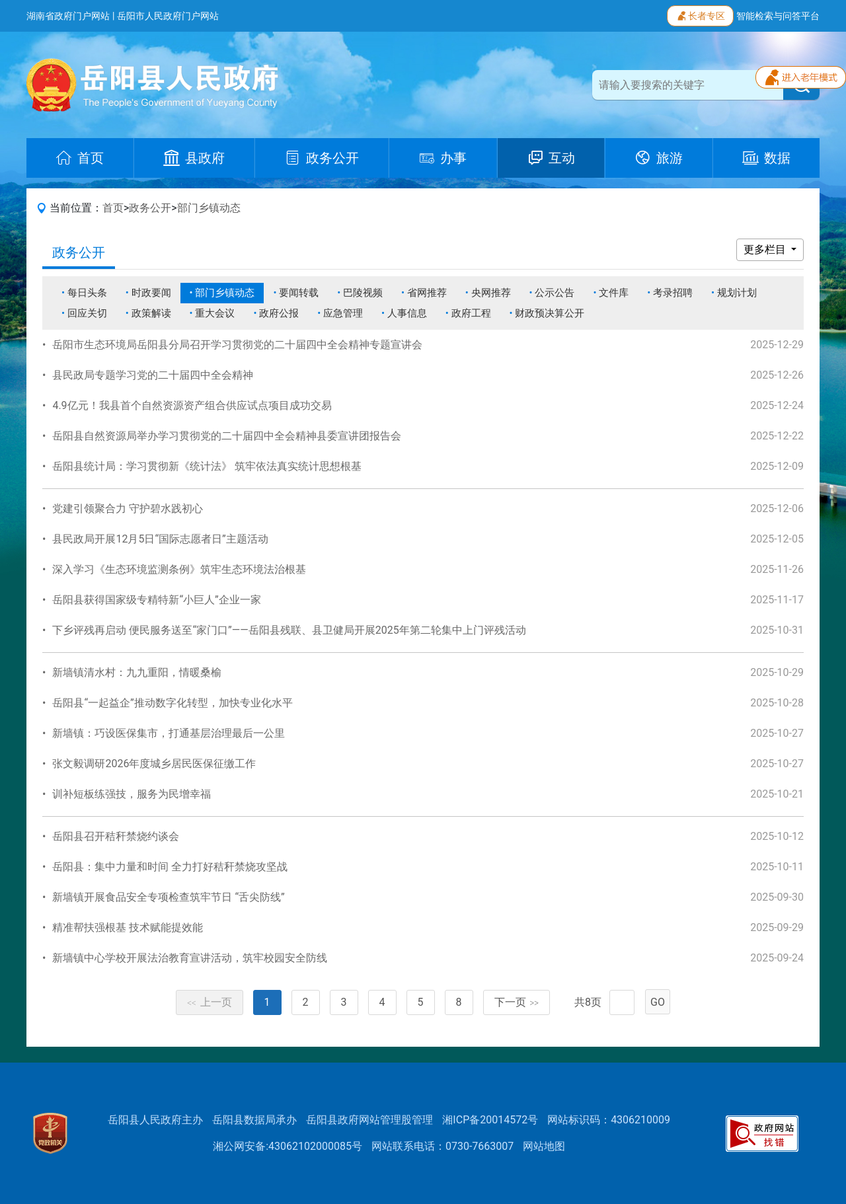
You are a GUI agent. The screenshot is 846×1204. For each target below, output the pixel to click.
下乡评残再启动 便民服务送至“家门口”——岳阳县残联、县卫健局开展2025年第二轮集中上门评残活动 (288, 630)
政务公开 (150, 208)
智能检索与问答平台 (778, 16)
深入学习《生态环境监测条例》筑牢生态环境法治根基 (179, 569)
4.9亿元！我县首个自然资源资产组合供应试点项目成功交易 (191, 405)
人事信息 (407, 313)
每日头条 (87, 293)
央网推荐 (491, 293)
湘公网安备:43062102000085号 (287, 1146)
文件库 (614, 293)
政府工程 (471, 313)
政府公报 (279, 313)
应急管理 (343, 313)
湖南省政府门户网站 (68, 16)
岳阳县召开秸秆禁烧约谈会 (115, 836)
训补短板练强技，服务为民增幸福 (131, 794)
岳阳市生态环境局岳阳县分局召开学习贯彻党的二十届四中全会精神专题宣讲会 (237, 344)
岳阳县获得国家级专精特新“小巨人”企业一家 (156, 599)
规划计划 (737, 293)
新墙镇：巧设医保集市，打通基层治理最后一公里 (168, 733)
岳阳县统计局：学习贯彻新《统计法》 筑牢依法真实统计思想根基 (207, 466)
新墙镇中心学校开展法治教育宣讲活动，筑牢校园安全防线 (189, 958)
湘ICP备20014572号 (490, 1119)
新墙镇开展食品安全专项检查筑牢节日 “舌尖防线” (168, 897)
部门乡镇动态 (209, 208)
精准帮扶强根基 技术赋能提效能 (127, 927)
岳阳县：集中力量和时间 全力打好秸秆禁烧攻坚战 (170, 866)
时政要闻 (151, 293)
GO (657, 1002)
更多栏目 (766, 249)
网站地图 (544, 1146)
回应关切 (87, 313)
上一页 (209, 1002)
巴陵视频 (363, 293)
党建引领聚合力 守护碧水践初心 (127, 508)
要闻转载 (299, 293)
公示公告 (554, 293)
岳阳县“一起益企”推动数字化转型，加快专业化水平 (172, 702)
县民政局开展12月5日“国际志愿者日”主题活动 (160, 539)
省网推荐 (427, 293)
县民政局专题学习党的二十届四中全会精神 (152, 375)
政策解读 (151, 313)
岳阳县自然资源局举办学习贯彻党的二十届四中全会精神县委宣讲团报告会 (226, 436)
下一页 (516, 1002)
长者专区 (700, 14)
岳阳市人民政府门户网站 (168, 16)
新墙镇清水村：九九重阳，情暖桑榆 (136, 672)
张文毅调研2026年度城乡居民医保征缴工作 (154, 763)
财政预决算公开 (549, 313)
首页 (113, 208)
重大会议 (215, 313)
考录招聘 (673, 293)
